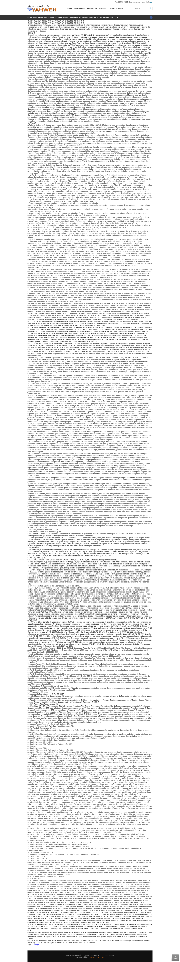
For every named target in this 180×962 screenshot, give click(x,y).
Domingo (35, 944)
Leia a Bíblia (92, 8)
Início (70, 8)
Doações (111, 8)
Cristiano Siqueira (97, 957)
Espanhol (102, 8)
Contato (119, 8)
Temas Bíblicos (79, 8)
